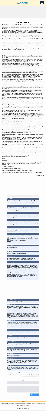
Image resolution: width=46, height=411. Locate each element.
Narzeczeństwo (21, 404)
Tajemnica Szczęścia (33, 404)
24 (13, 374)
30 (24, 374)
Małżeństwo (13, 404)
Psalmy (40, 404)
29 (22, 374)
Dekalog (38, 404)
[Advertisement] (23, 12)
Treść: (23, 384)
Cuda (44, 404)
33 (29, 374)
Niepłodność (17, 404)
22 (10, 374)
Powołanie (10, 404)
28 (20, 374)
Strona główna (23, 402)
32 (27, 374)
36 (34, 374)
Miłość (8, 404)
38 (38, 374)
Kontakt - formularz (24, 406)
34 (31, 374)
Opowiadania (5, 404)
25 (15, 374)
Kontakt (28, 406)
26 (17, 374)
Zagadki (2, 404)
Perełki (42, 404)
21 (8, 374)
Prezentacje (24, 404)
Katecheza (27, 404)
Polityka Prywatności (19, 406)
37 (36, 374)
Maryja (30, 404)
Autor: (23, 380)
